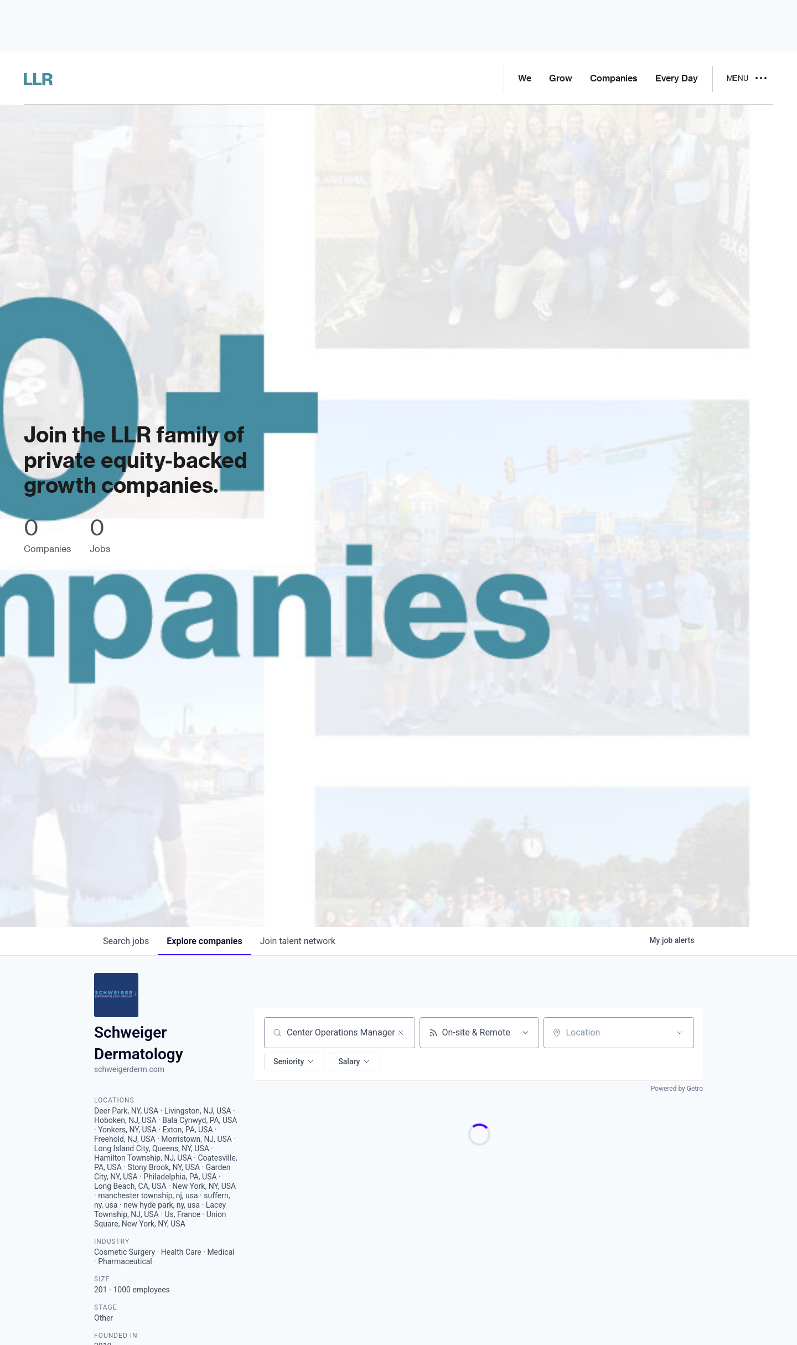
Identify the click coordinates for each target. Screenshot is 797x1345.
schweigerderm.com (129, 1069)
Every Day (676, 78)
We (524, 78)
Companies (614, 78)
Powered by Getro (677, 1089)
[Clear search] (401, 1033)
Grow (560, 78)
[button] (294, 1061)
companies (204, 941)
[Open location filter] (679, 1033)
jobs (126, 941)
